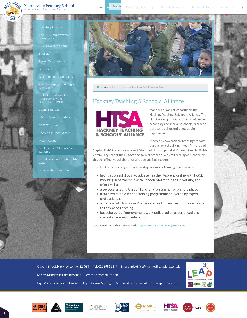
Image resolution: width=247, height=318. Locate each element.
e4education (109, 274)
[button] (4, 312)
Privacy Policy (78, 283)
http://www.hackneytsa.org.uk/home (161, 225)
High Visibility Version (51, 283)
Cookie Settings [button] (101, 283)
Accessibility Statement (131, 283)
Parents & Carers (172, 10)
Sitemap (156, 283)
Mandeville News (202, 10)
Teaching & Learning (139, 10)
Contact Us (226, 10)
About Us (113, 10)
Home (99, 7)
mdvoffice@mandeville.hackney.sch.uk (154, 266)
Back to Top (173, 283)
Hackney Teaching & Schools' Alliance (142, 87)
